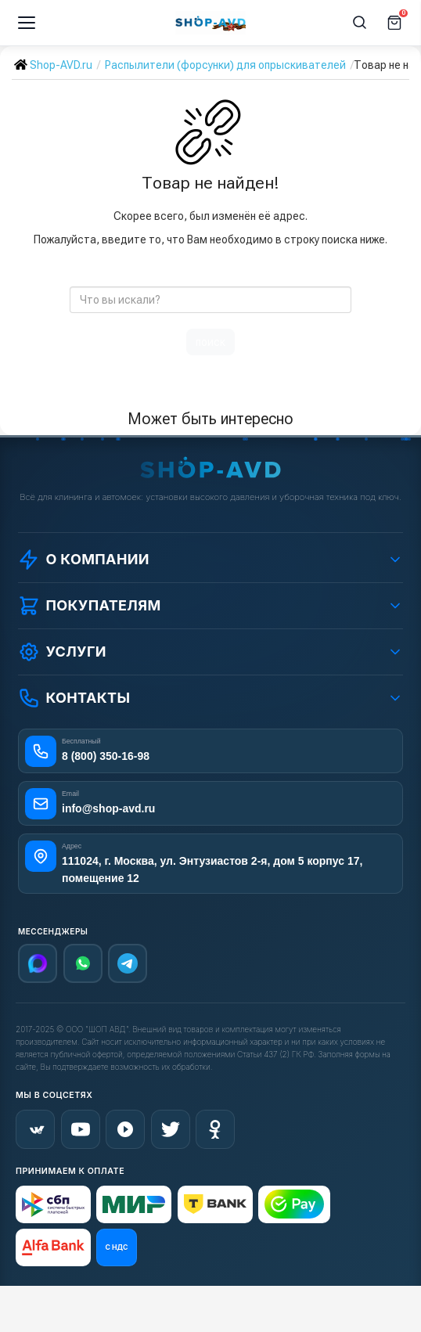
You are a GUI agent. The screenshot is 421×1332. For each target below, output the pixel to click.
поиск (210, 342)
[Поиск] (360, 22)
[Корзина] (394, 22)
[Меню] (26, 22)
